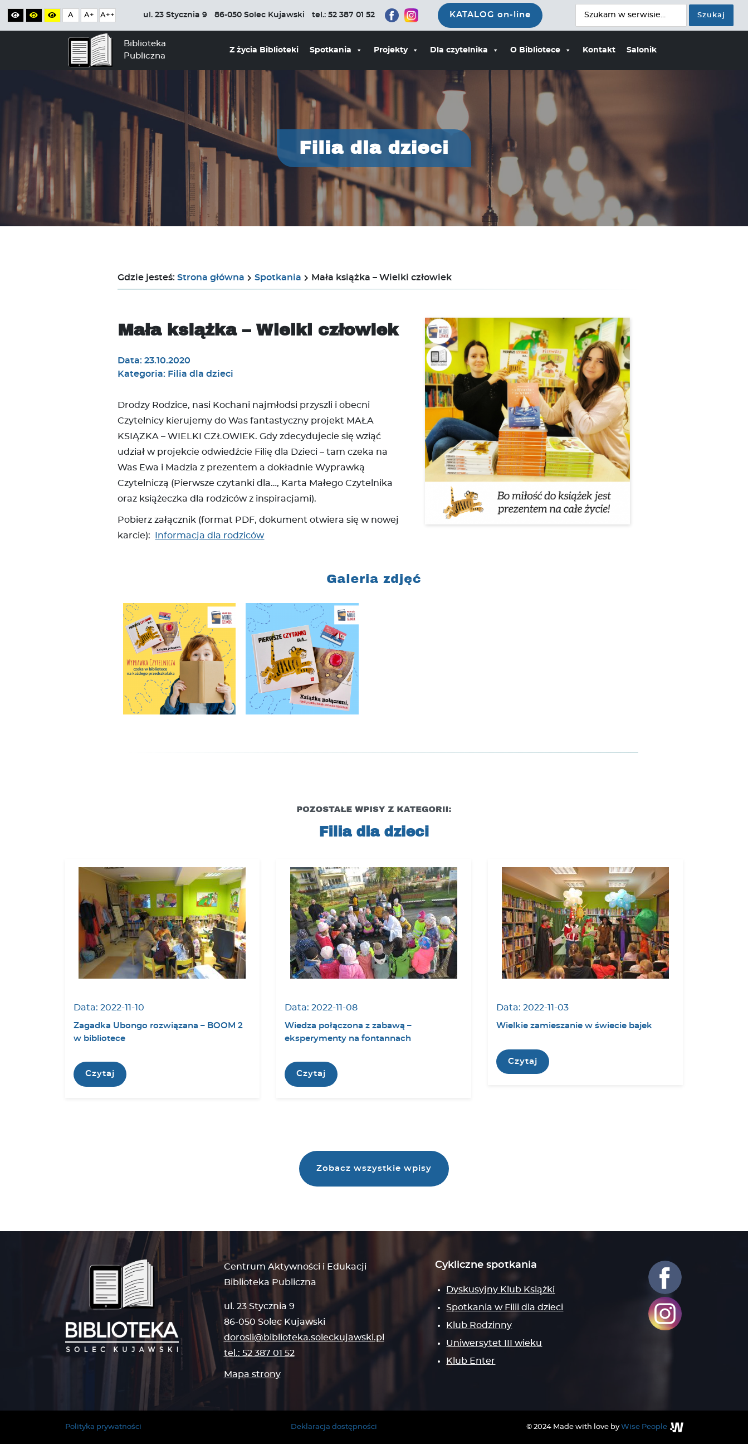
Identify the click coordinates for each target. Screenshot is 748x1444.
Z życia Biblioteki (264, 50)
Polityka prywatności (103, 1427)
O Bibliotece (540, 50)
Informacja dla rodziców (209, 535)
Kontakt (599, 50)
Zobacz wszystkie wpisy (374, 1168)
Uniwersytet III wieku (494, 1343)
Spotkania (336, 50)
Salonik (642, 50)
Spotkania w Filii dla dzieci (504, 1307)
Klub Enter (470, 1361)
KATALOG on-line (490, 15)
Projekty (396, 50)
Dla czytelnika (464, 50)
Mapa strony (252, 1374)
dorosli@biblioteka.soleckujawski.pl (304, 1337)
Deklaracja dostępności (334, 1427)
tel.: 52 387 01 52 (259, 1353)
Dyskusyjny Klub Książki (500, 1289)
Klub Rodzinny (479, 1325)
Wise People (644, 1427)
